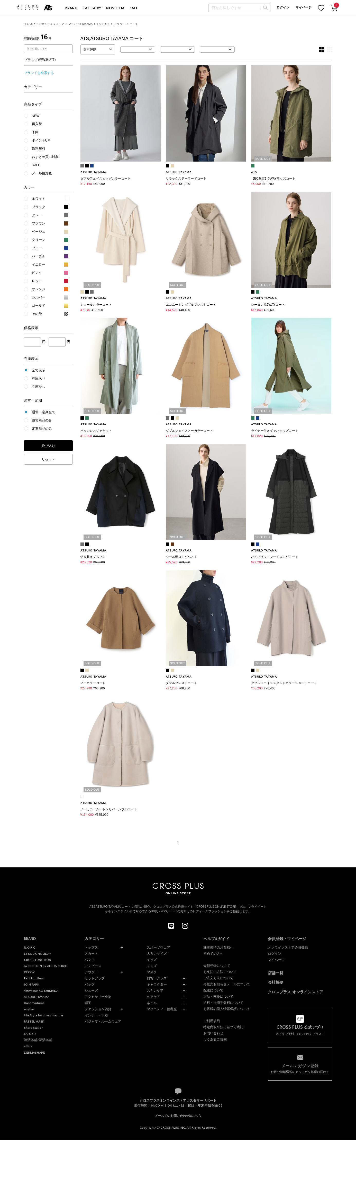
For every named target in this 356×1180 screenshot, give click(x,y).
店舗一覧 (275, 973)
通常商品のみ (42, 420)
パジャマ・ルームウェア (103, 1021)
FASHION (103, 23)
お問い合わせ (213, 1033)
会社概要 (275, 982)
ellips (28, 1046)
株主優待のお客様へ (218, 947)
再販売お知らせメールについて (226, 984)
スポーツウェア (158, 947)
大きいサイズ (157, 954)
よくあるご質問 (215, 1039)
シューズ (91, 990)
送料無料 (38, 149)
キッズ (152, 960)
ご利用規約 (211, 1021)
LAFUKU (30, 1034)
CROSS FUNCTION (37, 960)
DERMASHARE (34, 1052)
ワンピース (93, 966)
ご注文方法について (218, 978)
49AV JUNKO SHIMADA (41, 990)
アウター (119, 23)
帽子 (88, 1003)
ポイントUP (41, 140)
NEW (36, 116)
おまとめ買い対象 (45, 157)
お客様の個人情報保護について (226, 1009)
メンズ (152, 966)
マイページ (304, 7)
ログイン (283, 7)
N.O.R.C (29, 947)
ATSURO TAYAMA (81, 23)
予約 (35, 132)
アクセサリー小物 (98, 997)
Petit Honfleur (34, 978)
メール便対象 (42, 173)
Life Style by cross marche (43, 1015)
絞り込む (48, 446)
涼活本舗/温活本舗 (38, 1040)
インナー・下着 (96, 1015)
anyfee (29, 1009)
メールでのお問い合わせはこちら (178, 1116)
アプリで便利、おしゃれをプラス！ (300, 1030)
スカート (91, 954)
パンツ (90, 960)
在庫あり (38, 378)
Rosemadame (34, 1003)
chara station (33, 1027)
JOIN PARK (31, 984)
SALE (134, 8)
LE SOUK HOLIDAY (37, 954)
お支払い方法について (220, 972)
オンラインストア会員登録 (288, 947)
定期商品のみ (42, 428)
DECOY (29, 972)
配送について (213, 990)
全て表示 (38, 370)
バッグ (90, 984)
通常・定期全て (43, 412)
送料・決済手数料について (223, 1003)
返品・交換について (218, 996)
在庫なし (38, 387)
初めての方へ (213, 954)
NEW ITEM (115, 8)
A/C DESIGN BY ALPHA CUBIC (45, 966)
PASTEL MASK (34, 1021)
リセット (48, 459)
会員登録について (216, 966)
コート (134, 23)
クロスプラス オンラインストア (44, 23)
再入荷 (37, 124)
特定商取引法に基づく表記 (223, 1027)
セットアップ (95, 978)
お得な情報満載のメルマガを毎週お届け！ (300, 1068)
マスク (152, 972)
